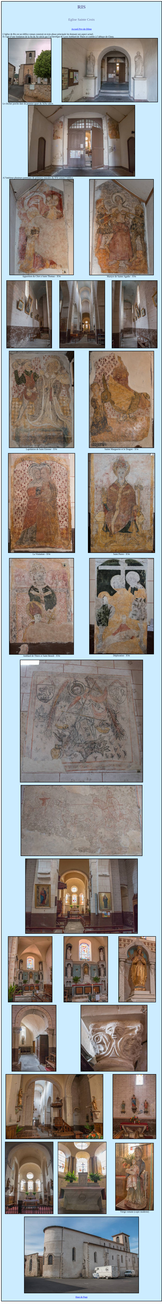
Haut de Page (81, 1297)
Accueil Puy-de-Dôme (81, 29)
